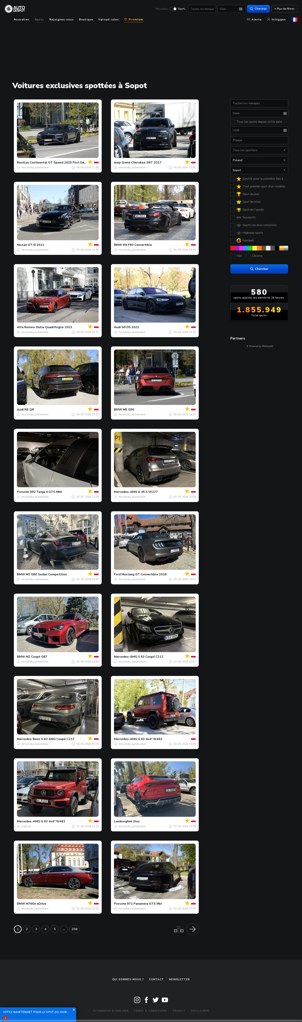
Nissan (22, 245)
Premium (133, 19)
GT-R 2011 (36, 245)
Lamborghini (123, 821)
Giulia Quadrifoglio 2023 (54, 327)
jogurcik (26, 826)
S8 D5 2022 (130, 327)
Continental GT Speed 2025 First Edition (60, 162)
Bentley (23, 162)
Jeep (117, 162)
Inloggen (276, 19)
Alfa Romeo (26, 327)
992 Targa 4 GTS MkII (46, 492)
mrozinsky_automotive (35, 167)
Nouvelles (162, 9)
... (64, 929)
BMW (118, 245)
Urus (136, 821)
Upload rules (108, 19)
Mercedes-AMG (125, 492)
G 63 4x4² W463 (150, 739)
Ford (117, 574)
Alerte (254, 19)
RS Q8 (29, 409)
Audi (117, 327)
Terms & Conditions (150, 1011)
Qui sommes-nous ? (128, 979)
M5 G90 (128, 409)
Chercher (258, 9)
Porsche (23, 492)
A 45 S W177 (148, 492)
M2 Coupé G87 (36, 657)
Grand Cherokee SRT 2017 (141, 162)
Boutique (86, 19)
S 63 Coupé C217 (151, 657)
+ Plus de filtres (284, 9)
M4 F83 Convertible (137, 245)
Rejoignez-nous (61, 19)
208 (74, 929)
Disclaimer (200, 1011)
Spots (181, 9)
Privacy (179, 1011)
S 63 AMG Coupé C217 (58, 739)
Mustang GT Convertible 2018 (144, 574)
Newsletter (179, 979)
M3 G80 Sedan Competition (46, 574)
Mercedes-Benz (28, 739)
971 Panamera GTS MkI (144, 904)
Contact (156, 979)
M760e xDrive (36, 904)
